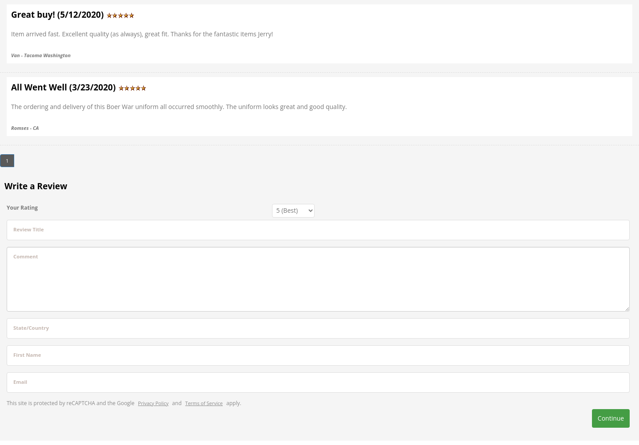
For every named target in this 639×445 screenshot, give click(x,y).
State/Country (31, 327)
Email (20, 382)
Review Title (28, 229)
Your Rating (22, 207)
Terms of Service (204, 403)
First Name (27, 354)
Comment (25, 256)
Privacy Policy (153, 403)
